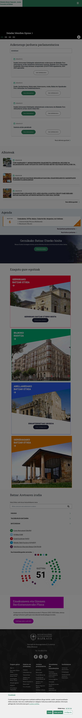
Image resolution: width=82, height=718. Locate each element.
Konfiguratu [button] (68, 712)
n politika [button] (34, 704)
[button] (66, 708)
